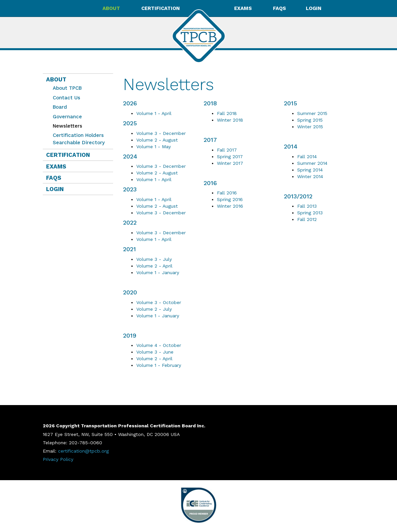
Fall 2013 (307, 206)
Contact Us (66, 98)
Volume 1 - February (158, 365)
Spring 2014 (310, 169)
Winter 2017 (230, 163)
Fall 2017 (227, 150)
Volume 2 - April (154, 265)
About (56, 79)
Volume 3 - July (154, 259)
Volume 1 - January (157, 272)
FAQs (279, 8)
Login (313, 8)
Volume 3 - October (158, 302)
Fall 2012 (307, 219)
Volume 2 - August (157, 140)
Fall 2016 (227, 192)
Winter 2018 (230, 120)
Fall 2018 (227, 113)
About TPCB (67, 88)
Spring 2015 (310, 120)
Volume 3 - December (161, 133)
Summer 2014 (312, 163)
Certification (68, 155)
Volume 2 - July (154, 309)
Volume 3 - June (154, 352)
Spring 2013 (310, 212)
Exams (56, 166)
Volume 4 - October (158, 345)
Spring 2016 (230, 199)
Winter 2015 (310, 126)
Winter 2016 (230, 206)
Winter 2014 (310, 176)
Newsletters (65, 126)
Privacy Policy (58, 459)
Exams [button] (243, 8)
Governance (67, 117)
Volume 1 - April (153, 113)
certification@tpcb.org (83, 451)
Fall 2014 (307, 156)
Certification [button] (161, 8)
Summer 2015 (312, 113)
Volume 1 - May (153, 146)
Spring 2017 (230, 156)
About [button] (111, 8)
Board (60, 107)
